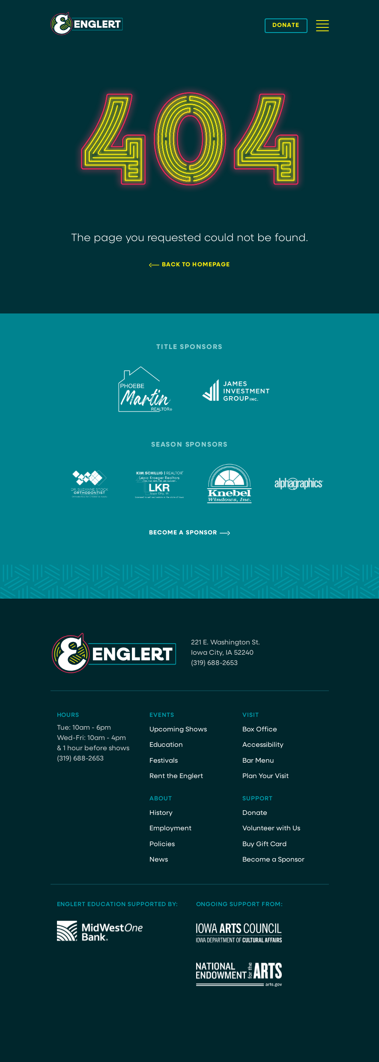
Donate (254, 813)
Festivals (163, 761)
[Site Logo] (87, 24)
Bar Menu (258, 761)
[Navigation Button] (322, 25)
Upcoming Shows (178, 729)
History (161, 813)
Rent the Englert (176, 776)
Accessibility (263, 745)
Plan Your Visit (265, 776)
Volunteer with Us (271, 828)
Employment (170, 828)
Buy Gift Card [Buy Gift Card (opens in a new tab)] (265, 844)
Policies (162, 844)
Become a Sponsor (183, 533)
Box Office (259, 729)
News (158, 859)
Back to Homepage (196, 265)
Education (166, 745)
